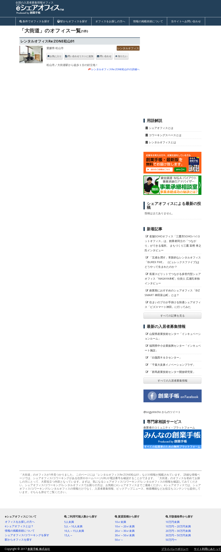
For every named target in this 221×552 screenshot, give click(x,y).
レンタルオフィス (128, 48)
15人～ (68, 535)
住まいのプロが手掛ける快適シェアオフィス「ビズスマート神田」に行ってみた (173, 304)
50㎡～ (119, 540)
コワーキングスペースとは (165, 135)
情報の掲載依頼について (148, 21)
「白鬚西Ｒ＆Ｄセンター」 (165, 357)
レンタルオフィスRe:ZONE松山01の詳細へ (115, 69)
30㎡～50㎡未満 (125, 535)
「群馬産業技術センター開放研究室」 (172, 372)
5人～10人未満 (73, 526)
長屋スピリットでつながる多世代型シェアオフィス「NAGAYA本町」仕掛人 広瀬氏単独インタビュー (173, 278)
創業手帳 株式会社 (39, 549)
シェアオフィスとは (161, 128)
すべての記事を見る (172, 315)
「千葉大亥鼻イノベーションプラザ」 (172, 364)
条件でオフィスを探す (36, 21)
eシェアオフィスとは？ (19, 526)
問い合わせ (105, 56)
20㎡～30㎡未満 (125, 531)
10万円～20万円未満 (178, 526)
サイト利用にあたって (207, 549)
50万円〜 (171, 540)
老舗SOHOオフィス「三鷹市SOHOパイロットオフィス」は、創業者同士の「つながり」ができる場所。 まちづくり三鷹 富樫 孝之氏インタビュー (173, 243)
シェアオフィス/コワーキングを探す (27, 535)
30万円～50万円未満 (178, 535)
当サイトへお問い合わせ (186, 21)
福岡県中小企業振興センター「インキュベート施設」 (173, 348)
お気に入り (55, 56)
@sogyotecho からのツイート (162, 412)
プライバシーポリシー (174, 549)
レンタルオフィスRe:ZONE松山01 (47, 41)
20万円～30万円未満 (178, 531)
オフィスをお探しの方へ (110, 21)
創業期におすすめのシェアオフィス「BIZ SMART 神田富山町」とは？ (172, 293)
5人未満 (69, 522)
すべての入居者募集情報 (172, 380)
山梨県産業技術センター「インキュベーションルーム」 (173, 336)
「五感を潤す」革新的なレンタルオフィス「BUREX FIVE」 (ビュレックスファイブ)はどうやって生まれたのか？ (173, 262)
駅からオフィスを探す (73, 21)
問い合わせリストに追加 (80, 56)
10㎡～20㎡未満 (125, 526)
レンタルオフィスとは (162, 142)
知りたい (122, 56)
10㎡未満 (120, 522)
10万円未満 (173, 522)
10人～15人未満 (74, 531)
